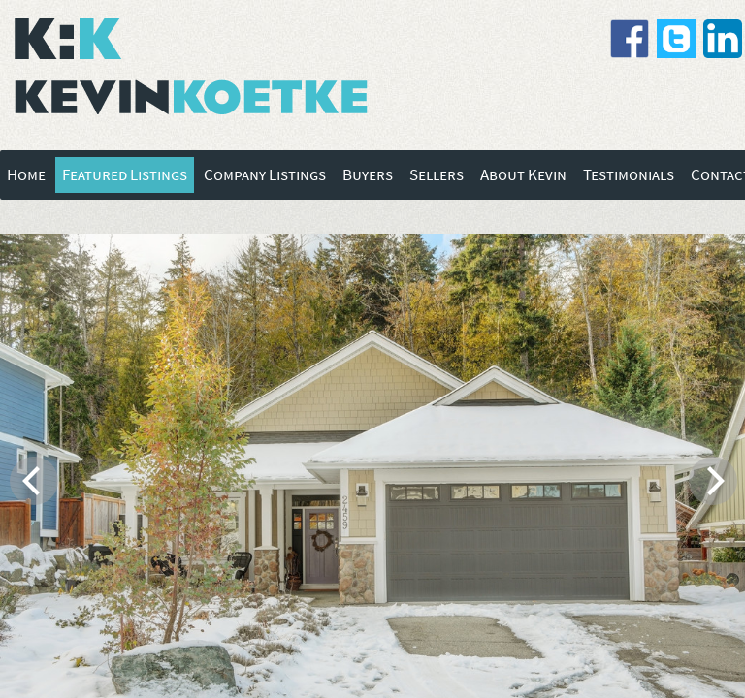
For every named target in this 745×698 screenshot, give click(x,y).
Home (26, 175)
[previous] (34, 481)
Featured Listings (124, 175)
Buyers (367, 175)
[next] (713, 481)
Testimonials (628, 175)
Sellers (436, 175)
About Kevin (523, 175)
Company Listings (265, 175)
